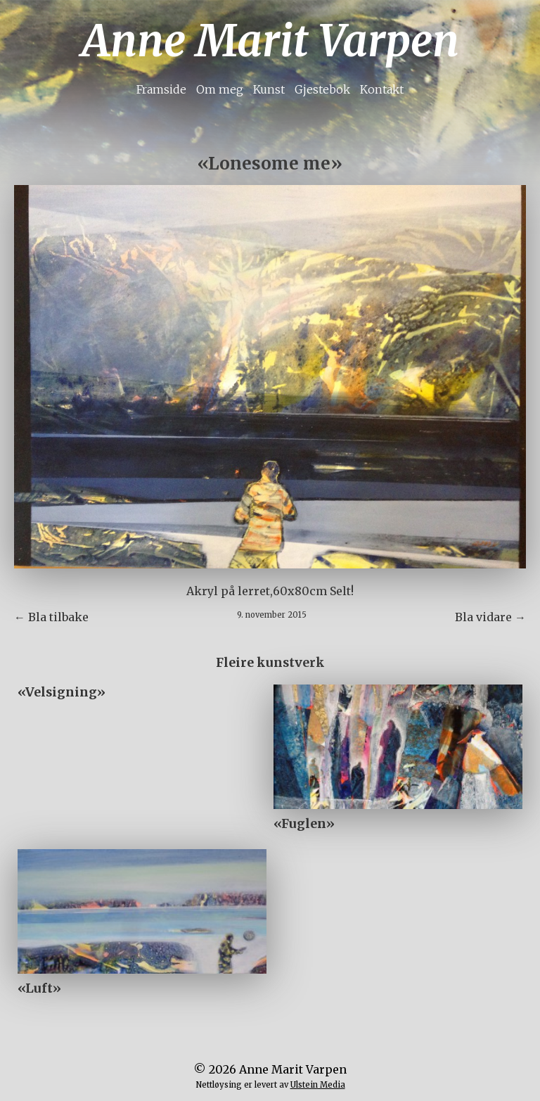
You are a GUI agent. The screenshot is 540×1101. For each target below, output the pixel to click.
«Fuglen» (304, 824)
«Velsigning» (61, 692)
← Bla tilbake (51, 617)
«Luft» (39, 988)
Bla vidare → (490, 617)
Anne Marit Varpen (270, 41)
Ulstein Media (317, 1085)
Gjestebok (322, 89)
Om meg (219, 89)
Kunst (269, 89)
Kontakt (382, 89)
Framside (161, 89)
